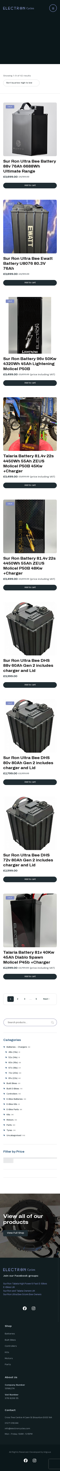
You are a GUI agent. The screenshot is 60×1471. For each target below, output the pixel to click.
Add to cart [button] (30, 185)
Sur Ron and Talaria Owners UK (19, 1291)
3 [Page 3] (24, 999)
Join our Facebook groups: (21, 1276)
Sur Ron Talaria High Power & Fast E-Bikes (25, 1283)
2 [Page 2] (17, 999)
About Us (11, 1378)
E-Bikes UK (9, 1287)
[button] (53, 8)
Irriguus (47, 1452)
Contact (10, 1410)
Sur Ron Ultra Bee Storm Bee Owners (22, 1294)
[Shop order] (21, 83)
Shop (8, 1326)
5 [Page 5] (36, 999)
